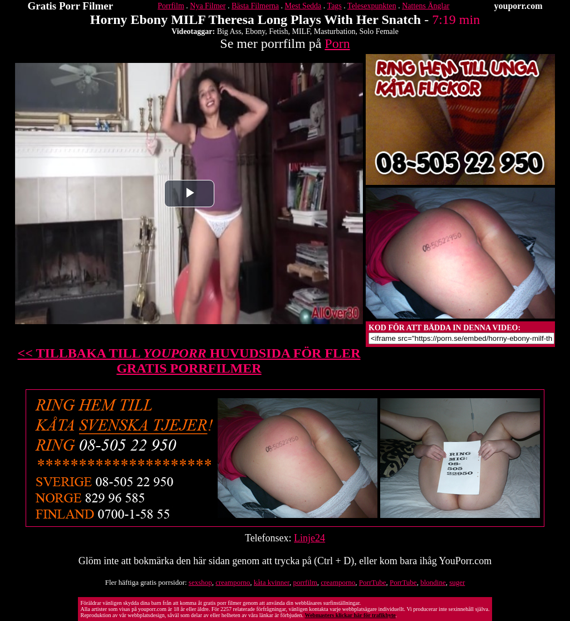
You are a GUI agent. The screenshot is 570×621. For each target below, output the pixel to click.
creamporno (232, 582)
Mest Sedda (303, 6)
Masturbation (335, 31)
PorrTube (372, 582)
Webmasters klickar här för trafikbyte (349, 615)
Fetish (278, 31)
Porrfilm (171, 6)
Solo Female (378, 31)
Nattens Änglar (425, 6)
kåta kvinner (271, 582)
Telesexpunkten (371, 6)
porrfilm (305, 582)
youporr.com (518, 6)
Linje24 (309, 538)
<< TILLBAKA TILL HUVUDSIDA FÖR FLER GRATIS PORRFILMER (189, 360)
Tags (334, 6)
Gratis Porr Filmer (71, 6)
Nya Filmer (207, 6)
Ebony (255, 31)
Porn (337, 43)
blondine (433, 582)
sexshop (200, 582)
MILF (301, 31)
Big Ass (229, 31)
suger (457, 582)
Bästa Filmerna (255, 6)
